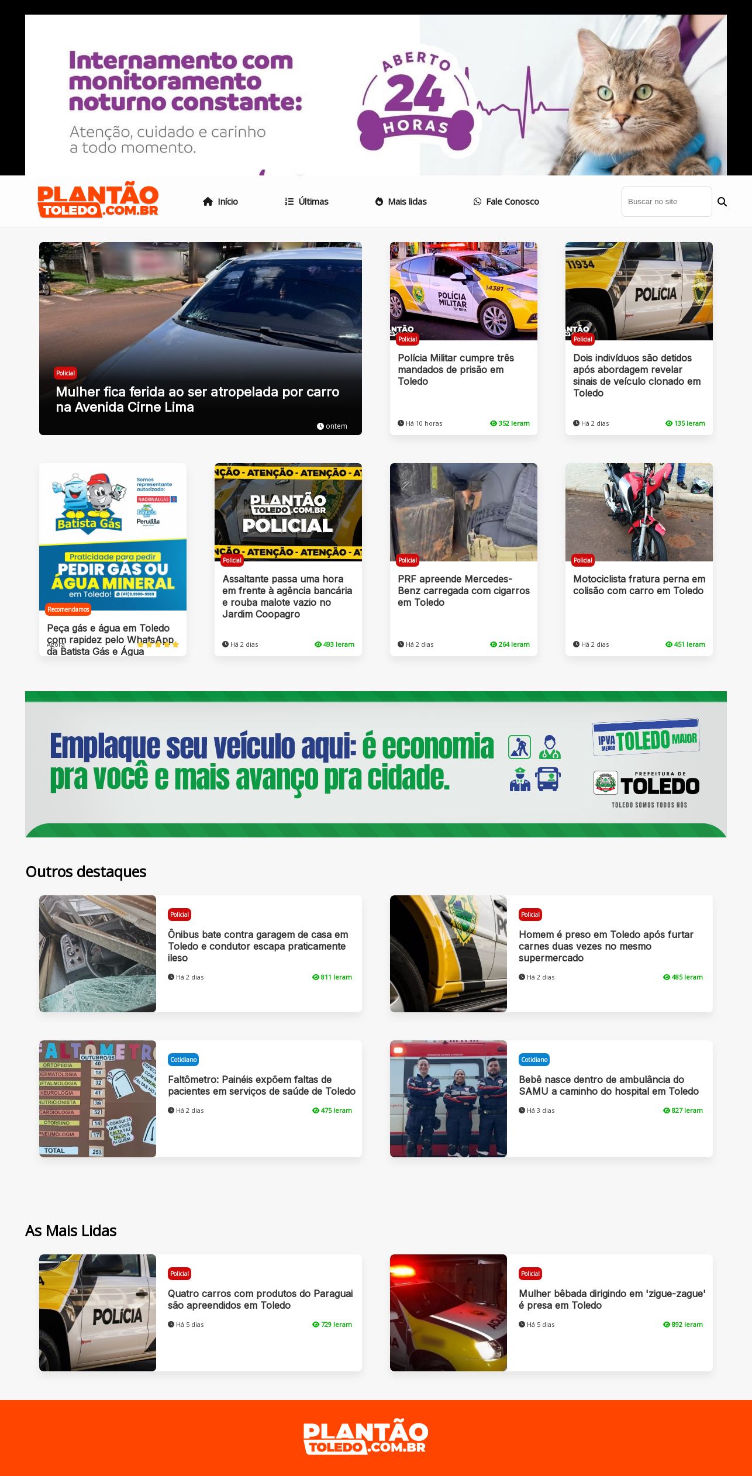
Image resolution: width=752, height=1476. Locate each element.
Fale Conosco (506, 201)
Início (220, 201)
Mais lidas (401, 201)
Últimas (307, 201)
